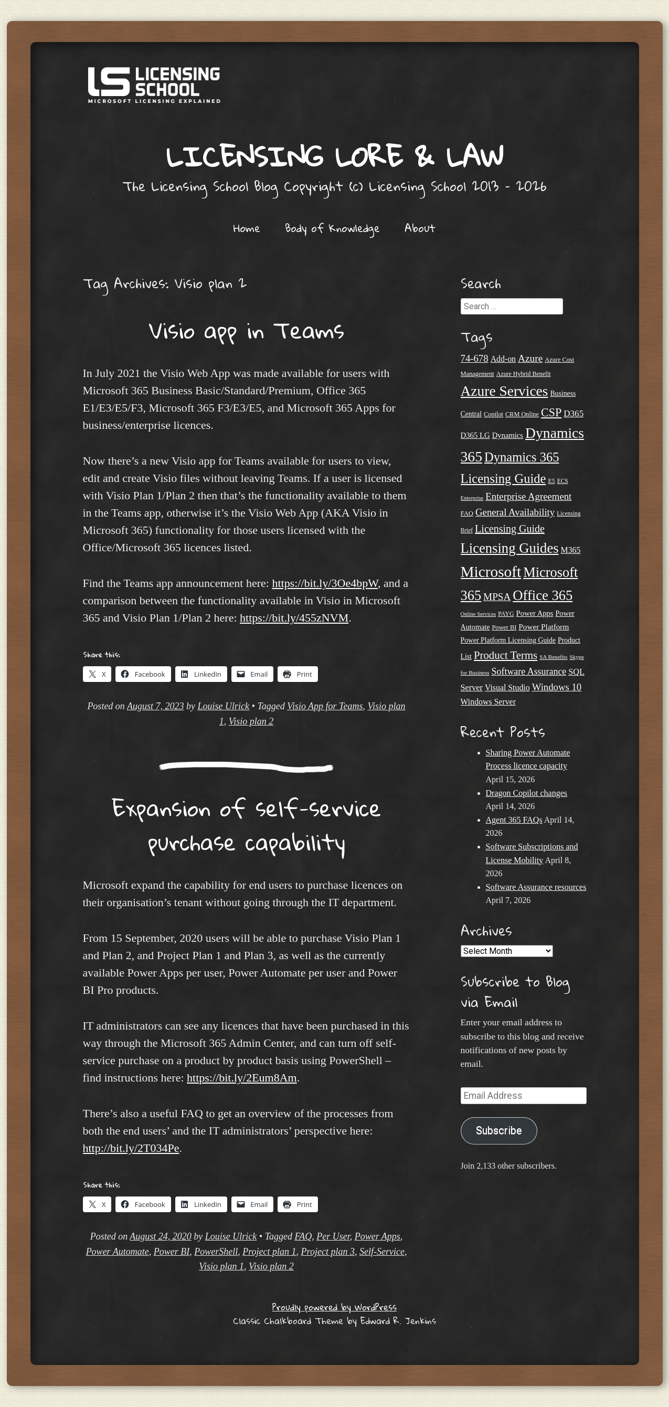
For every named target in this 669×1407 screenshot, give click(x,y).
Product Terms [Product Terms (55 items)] (505, 655)
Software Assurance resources (536, 887)
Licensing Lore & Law (334, 156)
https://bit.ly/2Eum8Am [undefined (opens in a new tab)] (242, 1077)
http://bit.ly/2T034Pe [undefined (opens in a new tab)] (131, 1147)
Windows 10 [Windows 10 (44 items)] (557, 686)
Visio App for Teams (325, 706)
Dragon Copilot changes (527, 793)
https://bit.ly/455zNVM (294, 617)
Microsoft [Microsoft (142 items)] (491, 571)
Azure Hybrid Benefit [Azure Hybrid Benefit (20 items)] (523, 373)
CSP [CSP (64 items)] (551, 412)
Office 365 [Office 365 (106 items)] (542, 595)
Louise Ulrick (224, 706)
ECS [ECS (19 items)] (562, 481)
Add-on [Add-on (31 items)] (503, 358)
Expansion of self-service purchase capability (246, 825)
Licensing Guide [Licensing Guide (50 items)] (510, 528)
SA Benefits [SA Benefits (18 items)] (553, 657)
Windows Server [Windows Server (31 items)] (488, 701)
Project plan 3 (328, 1251)
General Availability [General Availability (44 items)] (515, 512)
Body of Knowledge (332, 228)
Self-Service (382, 1251)
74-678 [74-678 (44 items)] (475, 358)
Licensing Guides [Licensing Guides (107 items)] (510, 548)
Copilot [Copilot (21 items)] (493, 414)
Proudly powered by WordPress (334, 1307)
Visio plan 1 (221, 1266)
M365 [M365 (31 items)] (571, 549)
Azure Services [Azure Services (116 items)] (504, 391)
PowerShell (216, 1251)
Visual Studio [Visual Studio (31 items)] (507, 687)
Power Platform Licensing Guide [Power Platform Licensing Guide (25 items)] (508, 640)
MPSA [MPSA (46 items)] (497, 596)
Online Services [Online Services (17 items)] (478, 614)
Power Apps (377, 1236)
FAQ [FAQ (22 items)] (467, 513)
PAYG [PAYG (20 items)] (506, 613)
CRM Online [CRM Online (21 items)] (522, 414)
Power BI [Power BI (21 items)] (504, 627)
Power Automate (117, 1251)
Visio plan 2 (251, 721)
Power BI (171, 1251)
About (420, 228)
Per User (333, 1236)
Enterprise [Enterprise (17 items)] (472, 498)
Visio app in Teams (246, 329)
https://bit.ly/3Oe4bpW (324, 583)
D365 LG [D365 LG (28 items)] (475, 435)
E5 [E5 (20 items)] (551, 481)
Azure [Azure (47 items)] (530, 358)
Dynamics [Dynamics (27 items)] (507, 435)
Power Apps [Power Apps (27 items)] (535, 613)
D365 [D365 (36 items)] (573, 413)
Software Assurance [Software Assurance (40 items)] (529, 671)
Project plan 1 (269, 1251)
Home (246, 228)
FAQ (303, 1236)
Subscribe (499, 1131)
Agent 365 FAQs (514, 819)
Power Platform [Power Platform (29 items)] (543, 626)
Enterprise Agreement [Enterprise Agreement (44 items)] (528, 496)
